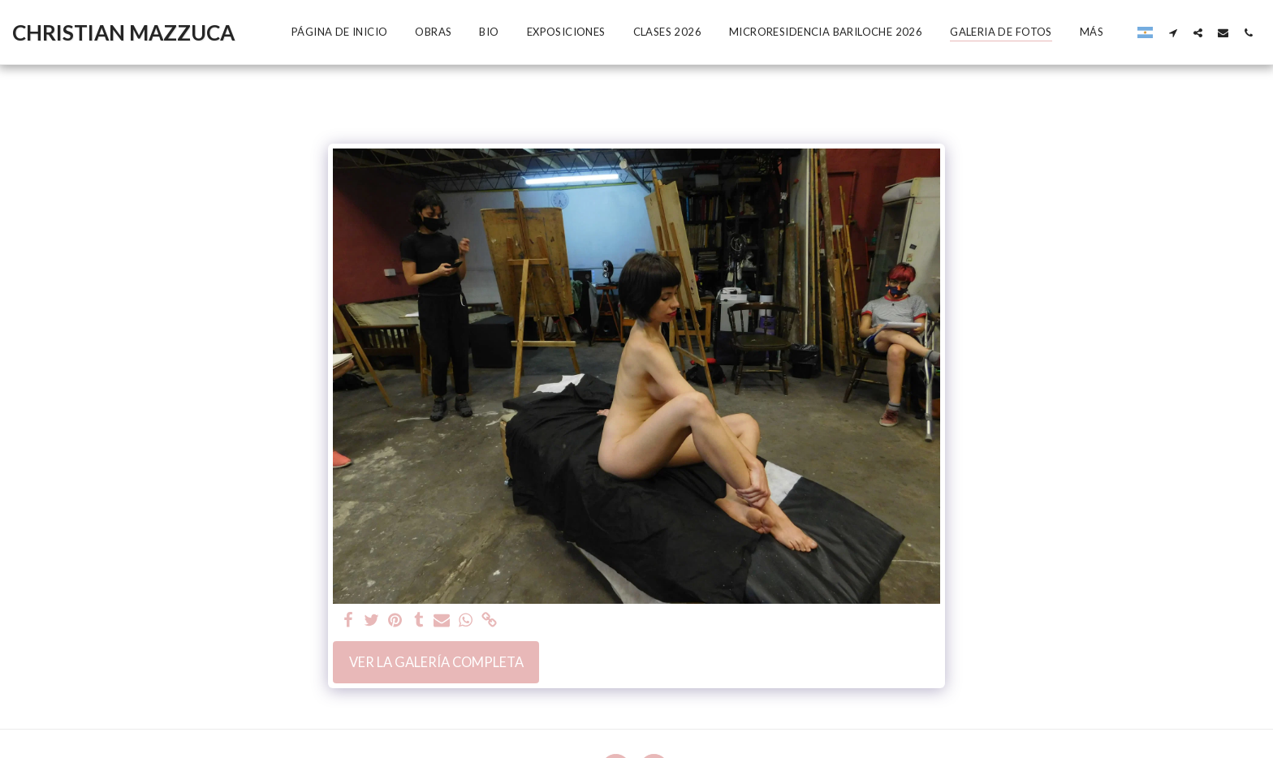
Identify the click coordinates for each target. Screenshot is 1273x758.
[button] (1173, 32)
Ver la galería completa (436, 662)
